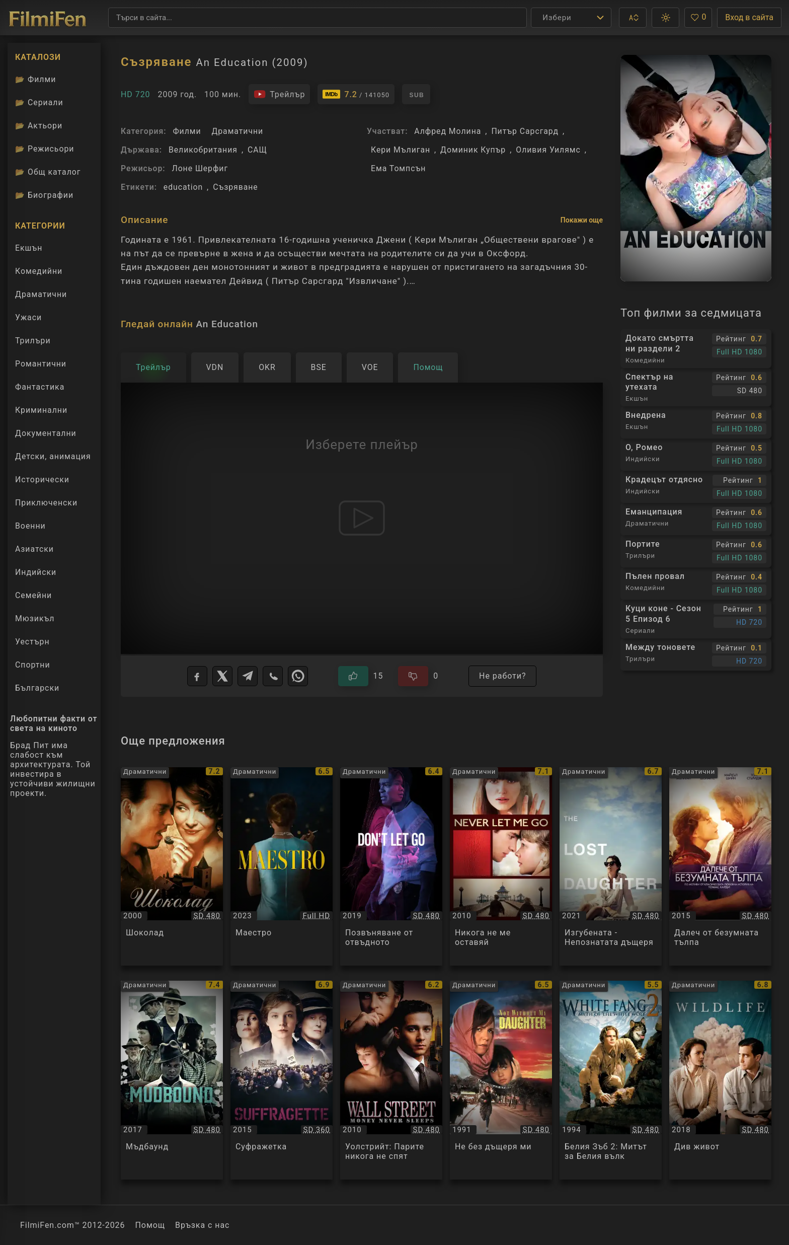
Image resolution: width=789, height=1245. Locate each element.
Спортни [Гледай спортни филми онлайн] (32, 665)
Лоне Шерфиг (200, 168)
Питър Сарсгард (525, 131)
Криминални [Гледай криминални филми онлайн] (41, 410)
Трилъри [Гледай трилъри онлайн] (33, 343)
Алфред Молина (447, 131)
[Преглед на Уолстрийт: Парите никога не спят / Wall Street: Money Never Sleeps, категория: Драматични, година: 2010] (391, 1080)
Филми (187, 131)
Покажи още (582, 220)
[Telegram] (248, 676)
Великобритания (203, 150)
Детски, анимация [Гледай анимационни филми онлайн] (53, 456)
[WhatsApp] (298, 676)
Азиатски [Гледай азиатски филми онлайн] (34, 549)
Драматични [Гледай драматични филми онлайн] (41, 294)
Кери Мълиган (400, 150)
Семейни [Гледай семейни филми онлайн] (33, 595)
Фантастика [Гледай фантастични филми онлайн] (39, 387)
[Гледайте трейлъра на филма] (279, 94)
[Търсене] (317, 18)
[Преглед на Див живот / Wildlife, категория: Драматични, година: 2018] (720, 1080)
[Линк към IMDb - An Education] (356, 94)
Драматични (237, 131)
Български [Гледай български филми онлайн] (37, 688)
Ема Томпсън (398, 168)
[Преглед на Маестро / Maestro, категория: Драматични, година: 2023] (281, 866)
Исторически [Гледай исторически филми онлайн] (42, 479)
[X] (222, 676)
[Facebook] (197, 676)
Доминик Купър (473, 150)
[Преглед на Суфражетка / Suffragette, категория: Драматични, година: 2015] (281, 1080)
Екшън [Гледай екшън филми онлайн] (28, 248)
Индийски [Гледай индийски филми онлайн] (35, 572)
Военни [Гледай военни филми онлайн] (30, 526)
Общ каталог (48, 172)
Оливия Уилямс (548, 150)
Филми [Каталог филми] (35, 79)
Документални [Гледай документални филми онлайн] (45, 433)
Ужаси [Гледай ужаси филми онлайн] (28, 317)
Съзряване (235, 187)
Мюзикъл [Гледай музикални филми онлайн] (34, 618)
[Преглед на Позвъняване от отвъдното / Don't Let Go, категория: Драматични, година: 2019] (391, 866)
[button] (633, 18)
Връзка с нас (202, 1225)
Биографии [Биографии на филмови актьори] (44, 195)
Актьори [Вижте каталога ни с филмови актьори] (38, 125)
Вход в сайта (749, 17)
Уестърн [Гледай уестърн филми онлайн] (32, 641)
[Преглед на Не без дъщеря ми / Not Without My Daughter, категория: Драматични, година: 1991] (501, 1080)
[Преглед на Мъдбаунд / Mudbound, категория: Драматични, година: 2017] (172, 1080)
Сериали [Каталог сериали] (39, 102)
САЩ (257, 150)
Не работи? (502, 676)
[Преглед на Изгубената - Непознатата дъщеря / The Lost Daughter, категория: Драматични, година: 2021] (611, 866)
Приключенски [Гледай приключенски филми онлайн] (46, 502)
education (183, 187)
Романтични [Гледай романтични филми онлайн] (40, 364)
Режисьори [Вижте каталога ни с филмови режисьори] (44, 149)
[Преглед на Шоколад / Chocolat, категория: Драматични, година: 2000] (172, 866)
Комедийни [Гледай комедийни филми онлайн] (38, 271)
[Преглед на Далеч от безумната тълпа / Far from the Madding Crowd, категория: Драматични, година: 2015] (720, 866)
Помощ (150, 1225)
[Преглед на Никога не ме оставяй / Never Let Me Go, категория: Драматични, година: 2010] (501, 866)
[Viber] (273, 676)
